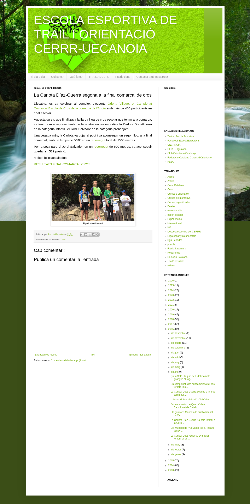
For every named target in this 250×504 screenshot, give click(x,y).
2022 (171, 299)
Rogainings (174, 252)
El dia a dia (38, 76)
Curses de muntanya (179, 197)
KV (169, 227)
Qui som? (57, 76)
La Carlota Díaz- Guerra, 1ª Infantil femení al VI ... (189, 437)
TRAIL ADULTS (99, 76)
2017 (171, 324)
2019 (171, 314)
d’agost (175, 352)
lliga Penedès (175, 240)
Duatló (171, 206)
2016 (171, 329)
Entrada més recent (46, 354)
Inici (93, 354)
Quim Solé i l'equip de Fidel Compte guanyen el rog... (190, 378)
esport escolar (175, 214)
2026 (171, 280)
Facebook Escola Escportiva (183, 140)
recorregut (98, 140)
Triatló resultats (176, 261)
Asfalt (171, 181)
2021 (171, 304)
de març (176, 444)
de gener (176, 454)
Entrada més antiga (140, 354)
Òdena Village (118, 103)
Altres (171, 176)
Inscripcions (122, 76)
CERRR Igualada (177, 149)
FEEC (171, 161)
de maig (176, 367)
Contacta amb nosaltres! (152, 76)
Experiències (175, 219)
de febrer (176, 449)
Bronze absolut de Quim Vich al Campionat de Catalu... (187, 406)
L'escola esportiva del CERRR (184, 231)
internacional (175, 223)
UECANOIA (174, 144)
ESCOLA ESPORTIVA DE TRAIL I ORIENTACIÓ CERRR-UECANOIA (105, 34)
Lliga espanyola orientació (182, 236)
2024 (171, 290)
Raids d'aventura (177, 248)
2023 (171, 295)
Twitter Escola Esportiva (181, 136)
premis (171, 244)
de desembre (178, 333)
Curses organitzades (179, 202)
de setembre (178, 347)
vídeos (171, 265)
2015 (171, 460)
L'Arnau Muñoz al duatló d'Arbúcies (189, 399)
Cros (63, 239)
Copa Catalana (176, 185)
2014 (171, 465)
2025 (171, 285)
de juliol (175, 357)
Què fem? (76, 76)
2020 (171, 309)
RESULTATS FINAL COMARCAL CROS (62, 164)
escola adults (175, 210)
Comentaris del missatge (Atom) (68, 360)
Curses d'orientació (178, 193)
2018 (171, 319)
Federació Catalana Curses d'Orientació (190, 157)
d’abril (174, 371)
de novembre (178, 338)
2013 (171, 470)
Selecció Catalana (178, 257)
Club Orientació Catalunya (182, 153)
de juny (175, 362)
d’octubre (176, 342)
